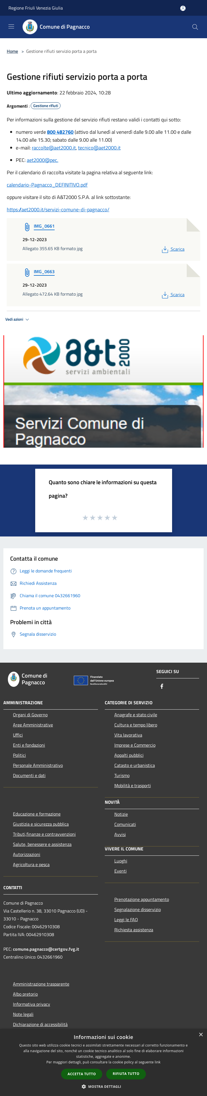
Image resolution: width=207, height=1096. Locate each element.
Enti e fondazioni (29, 745)
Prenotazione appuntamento (141, 899)
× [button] (201, 1035)
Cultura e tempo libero (135, 724)
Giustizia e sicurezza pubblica (41, 824)
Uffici (18, 735)
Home (12, 51)
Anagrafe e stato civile (135, 714)
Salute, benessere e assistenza (42, 844)
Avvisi (120, 834)
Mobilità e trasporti (132, 785)
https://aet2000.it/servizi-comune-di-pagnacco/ (58, 209)
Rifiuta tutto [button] (126, 1073)
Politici (19, 755)
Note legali (23, 1014)
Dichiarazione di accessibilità (40, 1024)
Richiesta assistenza (133, 929)
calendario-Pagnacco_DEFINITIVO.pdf (47, 185)
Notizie (121, 814)
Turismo (122, 775)
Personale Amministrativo (38, 765)
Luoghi (120, 860)
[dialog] (103, 1062)
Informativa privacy (31, 1004)
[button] (103, 1086)
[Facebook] (162, 687)
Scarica (172, 249)
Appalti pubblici (129, 755)
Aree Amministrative (33, 724)
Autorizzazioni (26, 854)
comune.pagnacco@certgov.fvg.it (46, 949)
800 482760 (60, 132)
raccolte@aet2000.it (54, 147)
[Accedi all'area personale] (183, 8)
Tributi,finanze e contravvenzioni (44, 834)
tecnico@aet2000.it (99, 147)
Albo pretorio (25, 994)
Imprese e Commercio (134, 745)
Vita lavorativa (128, 735)
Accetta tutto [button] (82, 1074)
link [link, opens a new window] (158, 1062)
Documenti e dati (29, 775)
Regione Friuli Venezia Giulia (35, 7)
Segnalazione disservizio (137, 909)
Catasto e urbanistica (134, 765)
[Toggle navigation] (11, 26)
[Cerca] (195, 27)
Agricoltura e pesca (31, 864)
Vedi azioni (18, 319)
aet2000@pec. (42, 160)
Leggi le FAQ (126, 919)
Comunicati (125, 824)
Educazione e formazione (37, 813)
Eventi (120, 871)
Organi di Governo (30, 714)
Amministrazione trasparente (41, 983)
